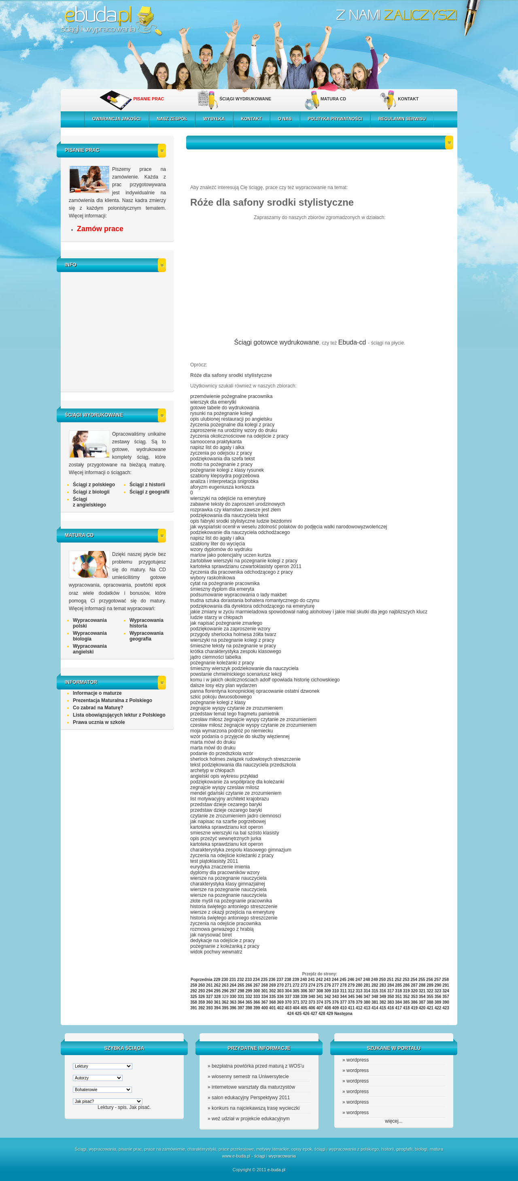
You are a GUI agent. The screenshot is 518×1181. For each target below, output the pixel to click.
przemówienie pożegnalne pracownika (231, 396)
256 (429, 979)
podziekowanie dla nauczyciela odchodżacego (240, 532)
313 (359, 991)
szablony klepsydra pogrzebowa (224, 476)
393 (209, 1008)
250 (382, 979)
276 (327, 985)
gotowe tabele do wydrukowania (224, 408)
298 (241, 991)
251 (390, 979)
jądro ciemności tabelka (215, 657)
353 (414, 996)
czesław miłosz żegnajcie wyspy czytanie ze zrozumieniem (253, 719)
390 (445, 1002)
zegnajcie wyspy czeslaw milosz (224, 787)
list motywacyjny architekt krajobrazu (229, 799)
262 (217, 985)
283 (382, 985)
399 (256, 1008)
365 (248, 1002)
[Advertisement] (119, 330)
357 (445, 996)
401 (272, 1008)
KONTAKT (408, 98)
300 (256, 991)
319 (406, 991)
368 (272, 1002)
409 (335, 1008)
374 (319, 1002)
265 (241, 985)
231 (232, 979)
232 (240, 979)
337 (288, 996)
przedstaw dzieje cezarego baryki (226, 804)
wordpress (357, 1060)
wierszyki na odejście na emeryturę (228, 498)
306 (304, 991)
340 (311, 996)
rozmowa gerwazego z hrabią (222, 929)
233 (248, 979)
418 (406, 1008)
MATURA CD (333, 98)
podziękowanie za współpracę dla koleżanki (237, 782)
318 (398, 991)
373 (311, 1002)
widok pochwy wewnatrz (216, 952)
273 (304, 985)
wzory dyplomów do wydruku (221, 549)
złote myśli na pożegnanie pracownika (231, 901)
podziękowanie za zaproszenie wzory (230, 629)
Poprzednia (201, 979)
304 (288, 991)
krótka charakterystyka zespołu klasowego (235, 651)
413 (366, 1008)
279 (351, 985)
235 (264, 979)
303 (280, 991)
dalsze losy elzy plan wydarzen (223, 685)
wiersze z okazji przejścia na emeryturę (232, 912)
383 (390, 1002)
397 (241, 1008)
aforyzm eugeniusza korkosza (222, 487)
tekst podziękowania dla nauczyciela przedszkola (243, 765)
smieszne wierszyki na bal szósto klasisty (234, 833)
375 (327, 1002)
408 (327, 1008)
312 (351, 991)
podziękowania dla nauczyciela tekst (229, 515)
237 (279, 979)
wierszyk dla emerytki (213, 402)
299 (248, 991)
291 (445, 985)
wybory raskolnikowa (212, 578)
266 (248, 985)
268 (264, 985)
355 (430, 996)
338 (296, 996)
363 (233, 1002)
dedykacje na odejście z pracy (222, 940)
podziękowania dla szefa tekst (222, 459)
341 (319, 996)
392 (201, 1008)
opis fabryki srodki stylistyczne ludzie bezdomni (241, 521)
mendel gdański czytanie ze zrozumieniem (235, 793)
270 (280, 985)
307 (311, 991)
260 (201, 985)
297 (233, 991)
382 (382, 1002)
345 (351, 996)
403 (288, 1008)
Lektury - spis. (113, 1107)
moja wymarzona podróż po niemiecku (231, 731)
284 (390, 985)
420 (422, 1008)
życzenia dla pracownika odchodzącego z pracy (241, 572)
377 (343, 1002)
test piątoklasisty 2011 (214, 861)
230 (224, 979)
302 (272, 991)
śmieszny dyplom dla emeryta (222, 589)
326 (201, 996)
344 (343, 996)
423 (445, 1008)
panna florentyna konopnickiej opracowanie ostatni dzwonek (255, 691)
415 (382, 1008)
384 (398, 1002)
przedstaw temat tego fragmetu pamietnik (234, 714)
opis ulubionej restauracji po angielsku (231, 419)
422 (438, 1008)
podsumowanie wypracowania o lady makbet (238, 595)
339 (304, 996)
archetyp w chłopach (212, 770)
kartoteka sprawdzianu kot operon (226, 827)
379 (359, 1002)
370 (288, 1002)
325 (193, 996)
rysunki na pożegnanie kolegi (221, 413)
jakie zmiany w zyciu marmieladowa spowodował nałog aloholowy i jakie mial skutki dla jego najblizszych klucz (308, 612)
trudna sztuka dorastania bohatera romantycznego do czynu (254, 600)
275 (319, 985)
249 (374, 979)
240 (303, 979)
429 (329, 1013)
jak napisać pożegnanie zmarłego (226, 623)
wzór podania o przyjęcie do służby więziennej (239, 736)
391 (193, 1008)
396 (233, 1008)
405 (304, 1008)
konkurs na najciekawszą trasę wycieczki (255, 1108)
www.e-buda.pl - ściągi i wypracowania (259, 1155)
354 (422, 996)
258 (445, 979)
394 (217, 1008)
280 (359, 985)
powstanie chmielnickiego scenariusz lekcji (236, 674)
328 (217, 996)
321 (422, 991)
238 (287, 979)
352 (406, 996)
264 (233, 985)
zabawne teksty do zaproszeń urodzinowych (237, 504)
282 (375, 985)
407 (319, 1008)
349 (382, 996)
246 (351, 979)
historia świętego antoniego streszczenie (233, 906)
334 (264, 996)
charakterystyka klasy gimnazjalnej (227, 884)
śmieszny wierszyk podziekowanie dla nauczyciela (244, 668)
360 (209, 1002)
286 (406, 985)
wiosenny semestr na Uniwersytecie (250, 1076)
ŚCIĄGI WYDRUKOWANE (245, 98)
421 (430, 1008)
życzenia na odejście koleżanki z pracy (232, 855)
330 (233, 996)
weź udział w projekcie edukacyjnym (251, 1118)
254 (413, 979)
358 (193, 1002)
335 (272, 996)
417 (398, 1008)
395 (225, 1008)
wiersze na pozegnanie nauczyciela (228, 878)
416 (390, 1008)
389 (438, 1002)
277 (335, 985)
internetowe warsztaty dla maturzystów (253, 1087)
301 (264, 991)
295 (217, 991)
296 (225, 991)
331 (241, 996)
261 (209, 985)
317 (390, 991)
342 (327, 996)
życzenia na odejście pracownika (225, 923)
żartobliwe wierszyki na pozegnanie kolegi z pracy (243, 561)
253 (406, 979)
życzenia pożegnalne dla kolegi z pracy (232, 425)
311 (343, 991)
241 (311, 979)
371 (296, 1002)
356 (438, 996)
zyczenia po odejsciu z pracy (221, 453)
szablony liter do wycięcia (217, 544)
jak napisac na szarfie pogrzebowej (228, 821)
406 (311, 1008)
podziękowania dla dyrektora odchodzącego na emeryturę (252, 606)
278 (343, 985)
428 (321, 1013)
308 (319, 991)
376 (335, 1002)
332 (248, 996)
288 (422, 985)
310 (335, 991)
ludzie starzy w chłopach (216, 617)
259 (193, 985)
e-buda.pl (276, 1169)
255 (421, 979)
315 (375, 991)
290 (438, 985)
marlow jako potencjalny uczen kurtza (230, 555)
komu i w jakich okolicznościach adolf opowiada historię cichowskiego (265, 680)
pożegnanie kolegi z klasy (218, 702)
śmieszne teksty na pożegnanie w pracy (233, 646)
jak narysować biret (211, 935)
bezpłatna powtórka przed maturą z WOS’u (258, 1066)
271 (288, 985)
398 (248, 1008)
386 (414, 1002)
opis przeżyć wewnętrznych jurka (225, 838)
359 (201, 1002)
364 (241, 1002)
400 (264, 1008)
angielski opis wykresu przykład (224, 776)
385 (406, 1002)
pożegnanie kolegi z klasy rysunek (227, 470)
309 (327, 991)
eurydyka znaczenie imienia (220, 867)
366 (256, 1002)
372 (304, 1002)
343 (335, 996)
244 (335, 979)
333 (256, 996)
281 (366, 985)
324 (445, 991)
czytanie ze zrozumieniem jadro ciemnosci (235, 816)
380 (366, 1002)
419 (414, 1008)
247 (358, 979)
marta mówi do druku (213, 742)
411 (351, 1008)
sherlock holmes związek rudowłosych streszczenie (245, 759)
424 (290, 1013)
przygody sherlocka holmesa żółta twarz (233, 634)
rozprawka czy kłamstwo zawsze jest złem (235, 510)
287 (414, 985)
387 (422, 1002)
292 (193, 991)
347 (366, 996)
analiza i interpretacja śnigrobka (224, 481)
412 (359, 1008)
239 (295, 979)
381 (375, 1002)
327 (209, 996)
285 (398, 985)
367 (264, 1002)
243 (327, 979)
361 (217, 1002)
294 (209, 991)
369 (280, 1002)
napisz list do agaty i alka (217, 447)
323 (438, 991)
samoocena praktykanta (216, 442)
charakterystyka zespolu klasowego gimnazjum (240, 850)
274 (311, 985)
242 (319, 979)
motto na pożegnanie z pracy (221, 464)
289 (430, 985)
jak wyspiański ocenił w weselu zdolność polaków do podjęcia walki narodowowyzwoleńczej (288, 527)
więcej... (393, 1121)
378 (351, 1002)
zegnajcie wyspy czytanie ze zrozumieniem (236, 708)
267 (256, 985)
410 (343, 1008)
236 (272, 979)
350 (390, 996)
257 (437, 979)
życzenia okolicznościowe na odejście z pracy (239, 436)
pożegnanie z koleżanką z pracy (224, 946)
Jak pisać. (140, 1107)
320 (414, 991)
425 (298, 1013)
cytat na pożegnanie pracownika (224, 583)
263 (225, 985)
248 (366, 979)
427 (313, 1013)
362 (225, 1002)
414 (375, 1008)
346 (359, 996)
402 (280, 1008)
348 (375, 996)
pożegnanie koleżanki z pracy (222, 663)
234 (256, 979)
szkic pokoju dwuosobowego (221, 697)
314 (366, 991)
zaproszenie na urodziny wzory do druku (233, 430)
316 (382, 991)
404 (296, 1008)
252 (398, 979)
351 (398, 996)
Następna (343, 1013)
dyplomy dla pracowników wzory (224, 872)
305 (296, 991)
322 (430, 991)
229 (217, 979)
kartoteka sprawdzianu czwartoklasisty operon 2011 (245, 566)
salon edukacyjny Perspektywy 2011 (251, 1097)
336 (280, 996)
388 (430, 1002)
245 (343, 979)
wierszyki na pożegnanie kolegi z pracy (232, 640)
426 (306, 1013)
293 (201, 991)
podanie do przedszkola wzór (221, 753)
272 (296, 985)
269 (272, 985)
